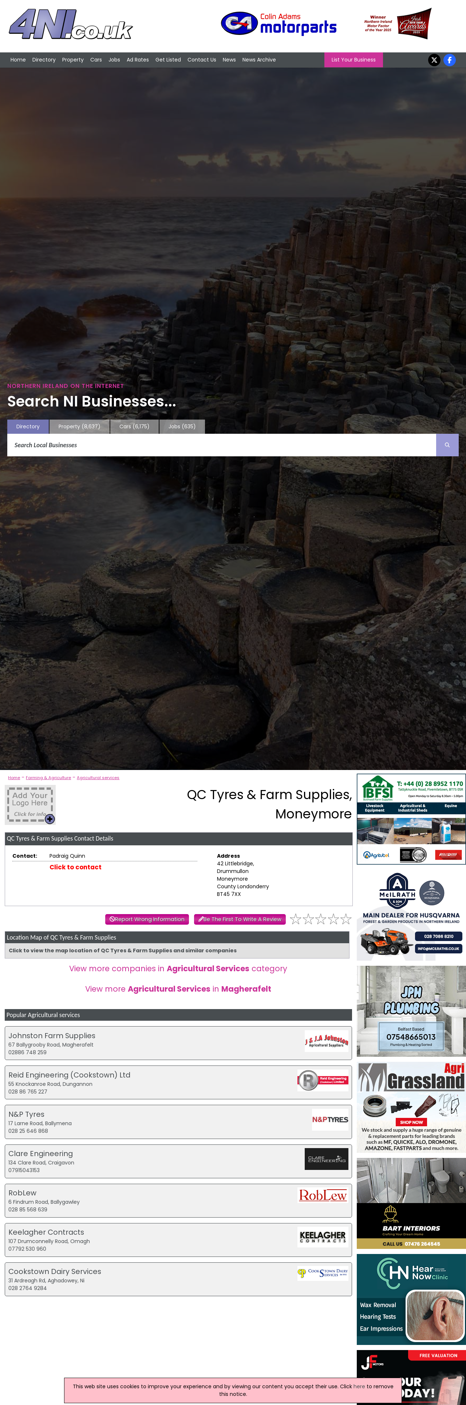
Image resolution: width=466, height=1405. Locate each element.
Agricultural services (98, 778)
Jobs (114, 59)
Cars (96, 59)
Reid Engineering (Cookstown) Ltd (69, 1075)
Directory (44, 59)
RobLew (22, 1193)
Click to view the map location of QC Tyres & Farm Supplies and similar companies (123, 950)
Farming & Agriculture (48, 778)
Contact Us (201, 59)
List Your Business (354, 59)
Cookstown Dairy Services (54, 1271)
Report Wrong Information (150, 919)
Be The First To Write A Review (242, 919)
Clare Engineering (40, 1153)
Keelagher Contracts (46, 1232)
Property (73, 59)
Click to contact (76, 867)
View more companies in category (178, 968)
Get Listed (168, 59)
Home (18, 59)
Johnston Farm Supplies (51, 1036)
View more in (178, 989)
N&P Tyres (26, 1114)
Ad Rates (138, 59)
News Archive (259, 59)
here (359, 1386)
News (229, 59)
